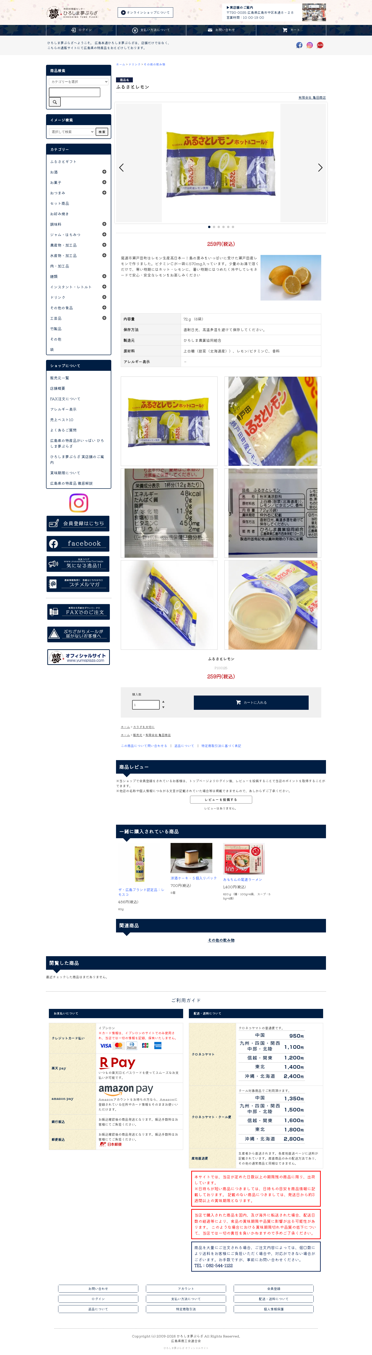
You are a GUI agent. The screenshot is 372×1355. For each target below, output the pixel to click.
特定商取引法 (186, 1309)
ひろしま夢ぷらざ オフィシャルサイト (186, 1348)
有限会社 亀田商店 (312, 97)
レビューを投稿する (221, 799)
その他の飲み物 (154, 64)
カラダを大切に (144, 727)
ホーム (120, 64)
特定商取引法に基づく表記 (221, 745)
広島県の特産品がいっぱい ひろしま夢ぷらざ (77, 443)
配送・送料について (274, 1298)
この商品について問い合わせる (144, 745)
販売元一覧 (59, 378)
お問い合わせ (221, 30)
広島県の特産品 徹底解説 (71, 483)
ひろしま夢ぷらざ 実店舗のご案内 (77, 459)
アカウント (186, 1288)
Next (320, 168)
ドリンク (134, 64)
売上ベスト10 (61, 419)
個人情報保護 (274, 1309)
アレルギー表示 (63, 409)
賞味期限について (65, 472)
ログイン (81, 30)
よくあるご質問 (63, 430)
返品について (184, 745)
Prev (122, 168)
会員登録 (273, 1288)
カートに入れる (251, 702)
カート (291, 30)
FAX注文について (65, 398)
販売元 (137, 735)
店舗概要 (57, 388)
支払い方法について (151, 30)
